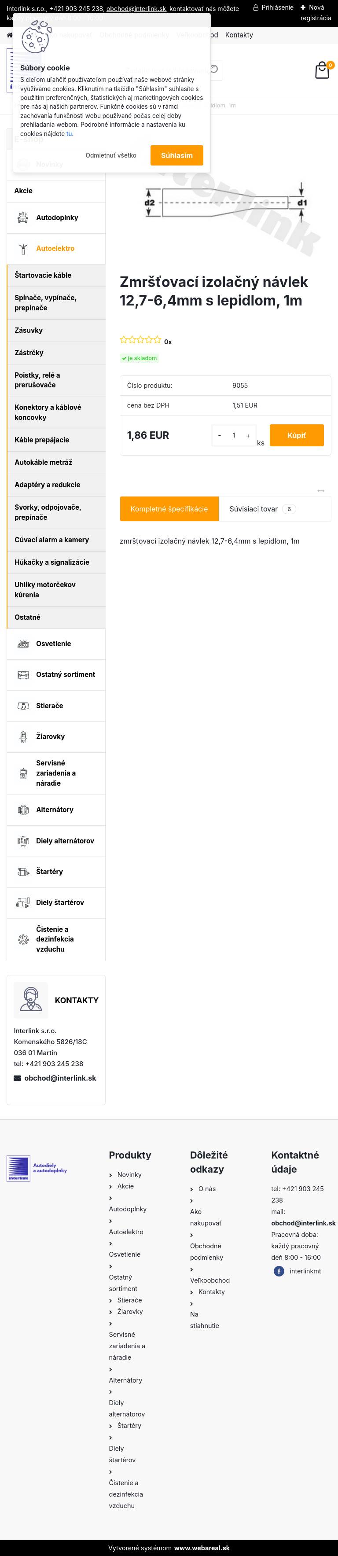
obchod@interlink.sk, (137, 8)
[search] (213, 73)
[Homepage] (10, 35)
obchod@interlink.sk (60, 1078)
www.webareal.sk (202, 1548)
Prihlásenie (278, 7)
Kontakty (239, 35)
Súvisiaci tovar (262, 509)
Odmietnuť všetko (110, 155)
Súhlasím (177, 155)
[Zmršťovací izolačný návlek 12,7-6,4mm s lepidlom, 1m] (225, 198)
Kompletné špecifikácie (169, 508)
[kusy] (234, 435)
